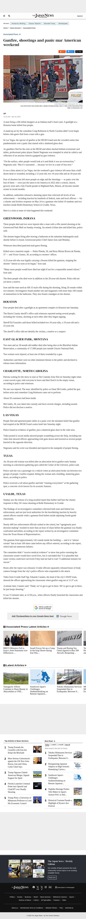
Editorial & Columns (60, 897)
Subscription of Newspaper (64, 887)
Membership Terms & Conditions (31, 908)
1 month (60, 745)
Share (71, 51)
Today (47, 745)
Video (64, 900)
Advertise (69, 908)
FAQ (61, 908)
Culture (36, 900)
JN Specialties (46, 900)
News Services (45, 897)
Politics (12, 897)
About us (15, 908)
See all (67, 745)
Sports (71, 897)
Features (56, 900)
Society (19, 897)
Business (28, 897)
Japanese (80, 16)
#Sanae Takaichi (35, 23)
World (36, 897)
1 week (53, 745)
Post (63, 51)
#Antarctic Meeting (18, 23)
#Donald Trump (49, 23)
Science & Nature (25, 900)
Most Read (49, 741)
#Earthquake (63, 23)
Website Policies (51, 908)
